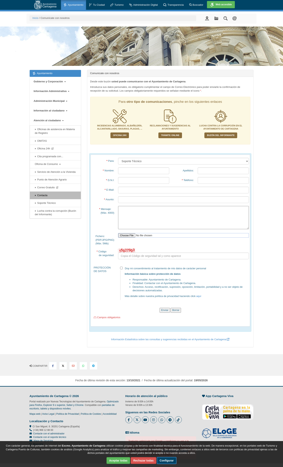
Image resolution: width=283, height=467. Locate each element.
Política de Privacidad (67, 414)
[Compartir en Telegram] (93, 366)
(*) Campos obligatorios (107, 317)
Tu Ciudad (97, 5)
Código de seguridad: (105, 253)
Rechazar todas (143, 460)
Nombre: (108, 170)
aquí (198, 296)
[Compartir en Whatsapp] (83, 366)
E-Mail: (109, 189)
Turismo (117, 5)
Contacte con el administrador (48, 433)
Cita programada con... (49, 156)
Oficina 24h (44, 148)
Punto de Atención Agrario (51, 179)
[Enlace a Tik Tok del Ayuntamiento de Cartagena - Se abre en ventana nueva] (178, 419)
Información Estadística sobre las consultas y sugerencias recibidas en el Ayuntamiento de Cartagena (170, 339)
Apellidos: (188, 170)
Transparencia (173, 5)
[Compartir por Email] (73, 366)
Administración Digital (143, 5)
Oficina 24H (119, 135)
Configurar (167, 460)
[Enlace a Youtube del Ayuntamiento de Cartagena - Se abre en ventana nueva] (145, 419)
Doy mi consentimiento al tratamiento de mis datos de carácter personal (183, 283)
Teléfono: (188, 180)
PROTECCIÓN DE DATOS (102, 269)
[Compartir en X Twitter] (63, 366)
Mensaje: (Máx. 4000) (106, 211)
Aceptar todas (118, 460)
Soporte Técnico (45, 202)
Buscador (196, 4)
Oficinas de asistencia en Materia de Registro (55, 131)
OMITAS (41, 140)
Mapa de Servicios (41, 440)
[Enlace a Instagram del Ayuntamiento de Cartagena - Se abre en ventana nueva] (153, 419)
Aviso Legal (48, 414)
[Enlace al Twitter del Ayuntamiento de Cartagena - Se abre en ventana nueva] (137, 419)
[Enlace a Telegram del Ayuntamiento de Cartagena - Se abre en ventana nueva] (170, 419)
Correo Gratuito (46, 187)
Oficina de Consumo (48, 164)
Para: (110, 160)
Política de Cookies (91, 414)
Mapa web (34, 414)
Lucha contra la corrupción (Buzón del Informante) (55, 212)
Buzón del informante (220, 135)
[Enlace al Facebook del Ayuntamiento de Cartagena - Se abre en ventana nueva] (128, 419)
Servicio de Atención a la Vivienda (55, 171)
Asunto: (109, 199)
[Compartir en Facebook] (53, 366)
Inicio (35, 18)
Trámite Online (170, 135)
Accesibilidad (110, 414)
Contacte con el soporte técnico (49, 437)
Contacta (41, 195)
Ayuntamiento (73, 5)
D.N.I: (110, 180)
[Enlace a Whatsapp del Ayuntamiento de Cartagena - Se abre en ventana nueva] (161, 419)
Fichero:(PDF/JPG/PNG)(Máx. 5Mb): (105, 240)
